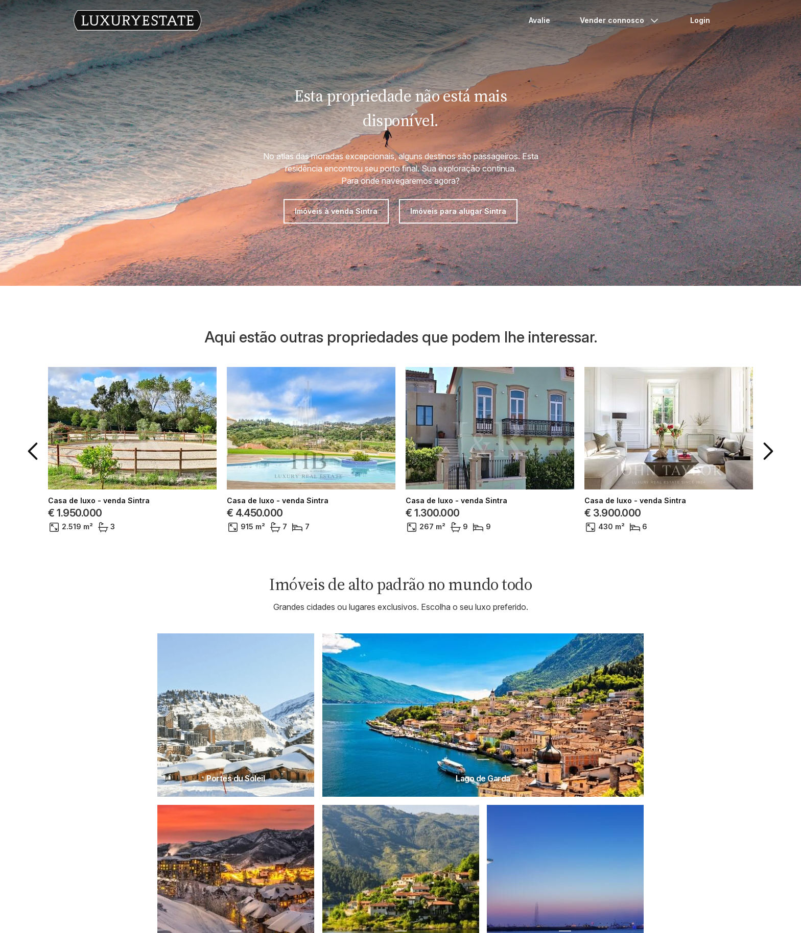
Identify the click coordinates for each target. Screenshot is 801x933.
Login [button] (700, 20)
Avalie (539, 20)
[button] (35, 451)
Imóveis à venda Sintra (336, 211)
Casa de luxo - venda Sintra (99, 501)
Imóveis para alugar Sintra (458, 211)
